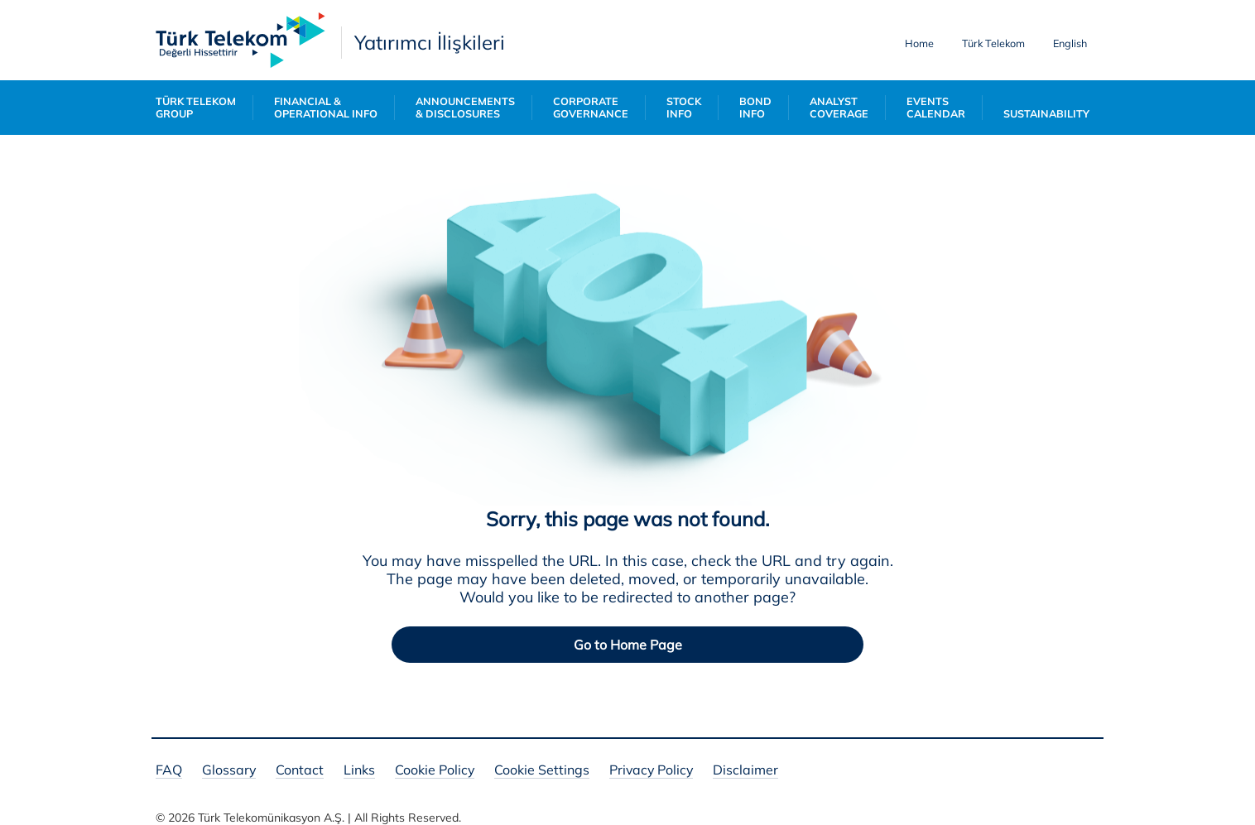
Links (359, 771)
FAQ (169, 771)
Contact (300, 771)
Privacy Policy (651, 771)
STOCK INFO (683, 107)
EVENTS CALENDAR (935, 107)
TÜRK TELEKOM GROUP (196, 107)
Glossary (229, 771)
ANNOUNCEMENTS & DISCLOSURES (465, 107)
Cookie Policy (434, 771)
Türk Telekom (993, 43)
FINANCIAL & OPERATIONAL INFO (325, 107)
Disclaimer (745, 771)
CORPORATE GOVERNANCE (590, 107)
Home (919, 43)
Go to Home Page (628, 644)
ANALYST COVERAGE (839, 107)
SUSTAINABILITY (1046, 114)
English (1070, 43)
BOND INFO (755, 107)
